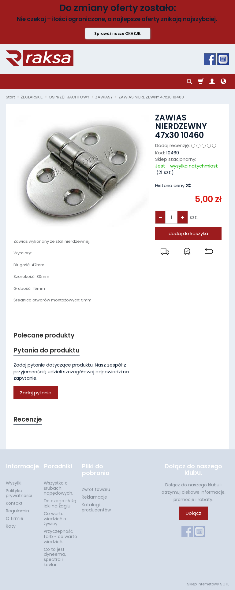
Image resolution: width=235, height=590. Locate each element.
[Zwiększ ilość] (160, 217)
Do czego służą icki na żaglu (60, 503)
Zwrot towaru (96, 489)
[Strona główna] (39, 58)
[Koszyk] (201, 81)
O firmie (14, 518)
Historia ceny (172, 185)
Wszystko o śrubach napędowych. (58, 488)
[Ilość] (171, 217)
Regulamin (17, 510)
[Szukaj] (189, 81)
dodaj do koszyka (188, 233)
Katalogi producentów (96, 507)
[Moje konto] (212, 81)
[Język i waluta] (223, 81)
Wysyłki (13, 483)
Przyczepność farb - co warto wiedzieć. (60, 536)
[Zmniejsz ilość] (182, 217)
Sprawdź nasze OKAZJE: (117, 33)
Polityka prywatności (19, 492)
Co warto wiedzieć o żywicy (55, 518)
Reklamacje (94, 497)
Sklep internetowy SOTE (208, 583)
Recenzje (27, 419)
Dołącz (193, 513)
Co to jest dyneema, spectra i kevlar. (55, 556)
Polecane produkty (44, 335)
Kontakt (14, 503)
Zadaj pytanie (35, 392)
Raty (11, 525)
